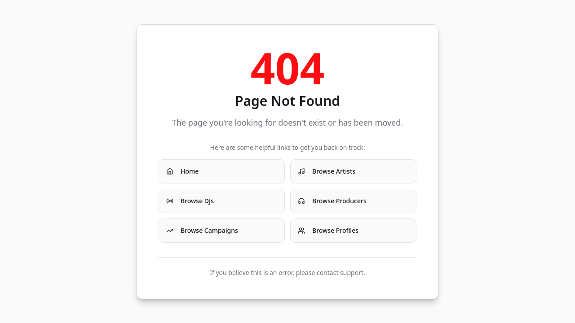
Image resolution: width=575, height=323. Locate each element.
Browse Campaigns (202, 230)
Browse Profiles (328, 230)
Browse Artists (326, 171)
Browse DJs (190, 200)
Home (182, 171)
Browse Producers (332, 200)
